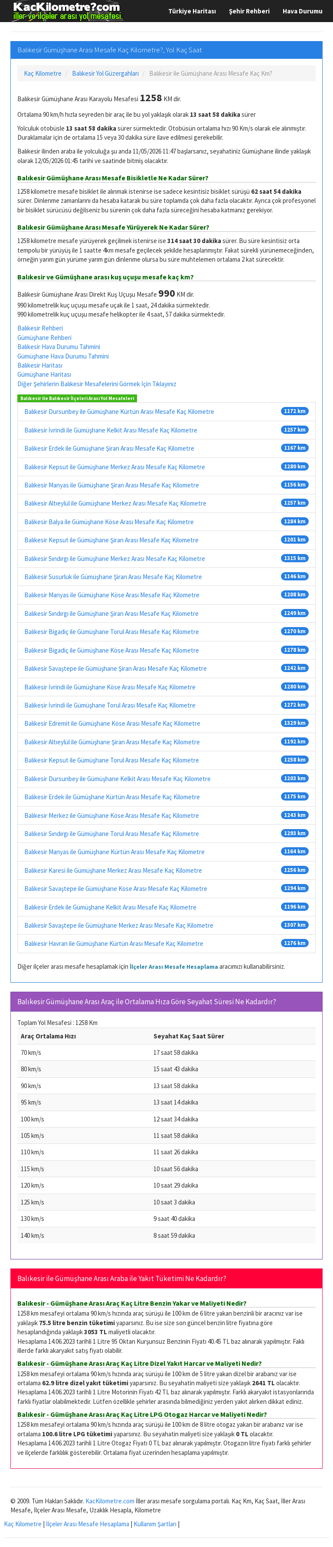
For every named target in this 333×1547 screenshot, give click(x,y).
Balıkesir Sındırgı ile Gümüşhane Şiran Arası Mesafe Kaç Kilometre (111, 613)
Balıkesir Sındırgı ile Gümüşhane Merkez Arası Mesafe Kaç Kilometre (114, 558)
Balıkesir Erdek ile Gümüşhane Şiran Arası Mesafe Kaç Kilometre (109, 448)
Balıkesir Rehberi (40, 328)
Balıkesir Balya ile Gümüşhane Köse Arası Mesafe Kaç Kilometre (109, 522)
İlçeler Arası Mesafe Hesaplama (174, 966)
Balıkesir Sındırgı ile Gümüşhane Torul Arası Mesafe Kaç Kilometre (111, 834)
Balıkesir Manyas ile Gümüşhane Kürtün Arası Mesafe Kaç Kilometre (114, 852)
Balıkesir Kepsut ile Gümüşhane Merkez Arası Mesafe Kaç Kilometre (114, 467)
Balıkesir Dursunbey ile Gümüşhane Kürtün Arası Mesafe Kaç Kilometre (119, 411)
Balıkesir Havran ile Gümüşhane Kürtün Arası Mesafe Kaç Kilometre (113, 943)
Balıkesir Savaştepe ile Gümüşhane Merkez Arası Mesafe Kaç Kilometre (118, 925)
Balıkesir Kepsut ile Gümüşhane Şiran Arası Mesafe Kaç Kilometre (111, 540)
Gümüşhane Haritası (44, 374)
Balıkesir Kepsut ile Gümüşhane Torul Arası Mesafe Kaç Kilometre (111, 760)
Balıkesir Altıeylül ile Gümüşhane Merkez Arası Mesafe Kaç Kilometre (115, 503)
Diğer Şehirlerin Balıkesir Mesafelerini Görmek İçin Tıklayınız (96, 384)
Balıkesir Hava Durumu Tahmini (58, 347)
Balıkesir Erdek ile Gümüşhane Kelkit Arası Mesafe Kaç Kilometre (110, 907)
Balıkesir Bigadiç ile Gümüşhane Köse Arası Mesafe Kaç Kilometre (111, 650)
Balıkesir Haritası (39, 365)
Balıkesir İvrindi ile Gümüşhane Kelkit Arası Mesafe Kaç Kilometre (110, 430)
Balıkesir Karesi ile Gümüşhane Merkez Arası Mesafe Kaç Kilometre (113, 870)
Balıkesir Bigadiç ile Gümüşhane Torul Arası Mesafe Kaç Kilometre (111, 632)
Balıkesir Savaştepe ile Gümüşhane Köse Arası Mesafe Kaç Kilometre (115, 888)
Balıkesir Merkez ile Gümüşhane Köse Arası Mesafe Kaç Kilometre (111, 815)
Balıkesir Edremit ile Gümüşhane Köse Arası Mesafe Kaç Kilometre (112, 723)
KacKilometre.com (109, 1501)
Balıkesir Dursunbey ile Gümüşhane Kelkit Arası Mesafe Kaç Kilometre (117, 779)
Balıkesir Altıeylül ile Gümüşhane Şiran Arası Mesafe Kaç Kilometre (112, 742)
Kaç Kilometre (23, 1524)
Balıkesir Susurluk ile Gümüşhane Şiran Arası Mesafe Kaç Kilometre (113, 577)
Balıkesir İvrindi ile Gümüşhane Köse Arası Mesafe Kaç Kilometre (110, 687)
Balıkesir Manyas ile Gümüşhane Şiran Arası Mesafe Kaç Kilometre (111, 485)
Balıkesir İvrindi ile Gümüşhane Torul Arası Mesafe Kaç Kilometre (110, 705)
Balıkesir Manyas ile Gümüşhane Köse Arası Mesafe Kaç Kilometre (111, 595)
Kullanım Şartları (155, 1524)
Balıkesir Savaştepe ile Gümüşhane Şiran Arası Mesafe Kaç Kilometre (115, 668)
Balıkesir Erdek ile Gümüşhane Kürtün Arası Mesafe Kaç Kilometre (112, 797)
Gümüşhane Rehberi (44, 337)
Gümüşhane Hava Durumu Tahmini (63, 356)
